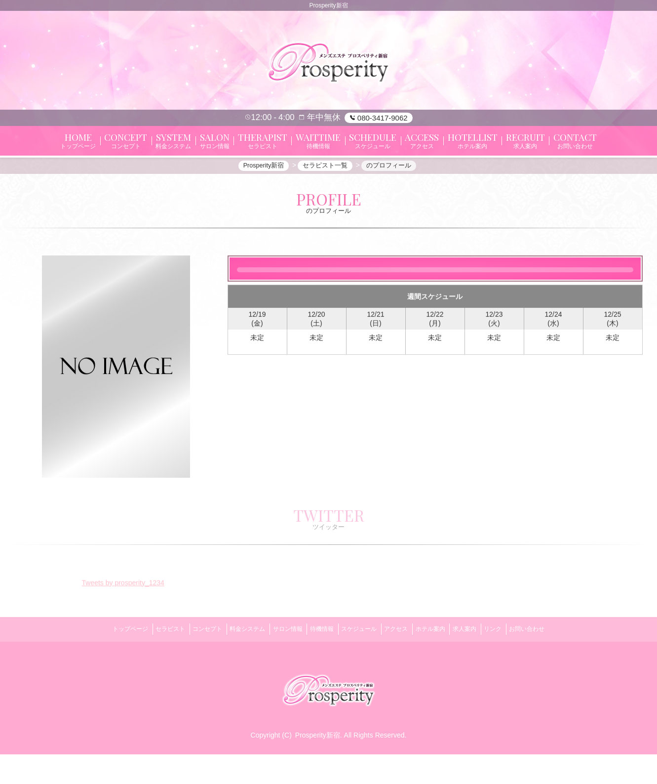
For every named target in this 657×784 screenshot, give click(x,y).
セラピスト (143, 662)
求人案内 (485, 662)
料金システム (232, 662)
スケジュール (362, 662)
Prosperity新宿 (317, 765)
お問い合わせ (560, 662)
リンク (520, 662)
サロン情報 (278, 662)
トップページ (97, 662)
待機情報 (319, 662)
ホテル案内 (445, 662)
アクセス (405, 662)
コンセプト (186, 662)
